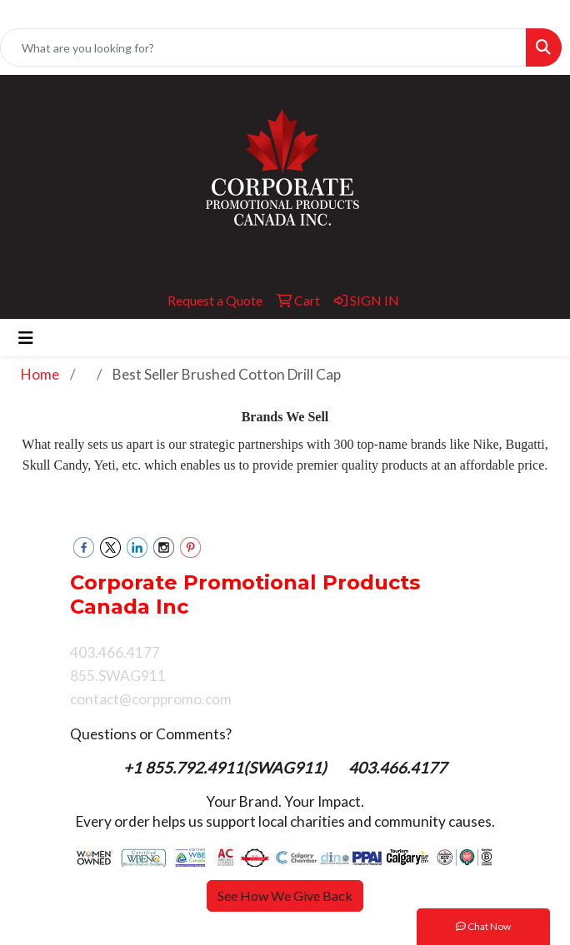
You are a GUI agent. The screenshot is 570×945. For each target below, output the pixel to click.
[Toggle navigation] (25, 338)
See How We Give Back (285, 895)
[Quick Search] (263, 47)
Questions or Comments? (151, 734)
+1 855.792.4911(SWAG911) (226, 767)
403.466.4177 (397, 767)
